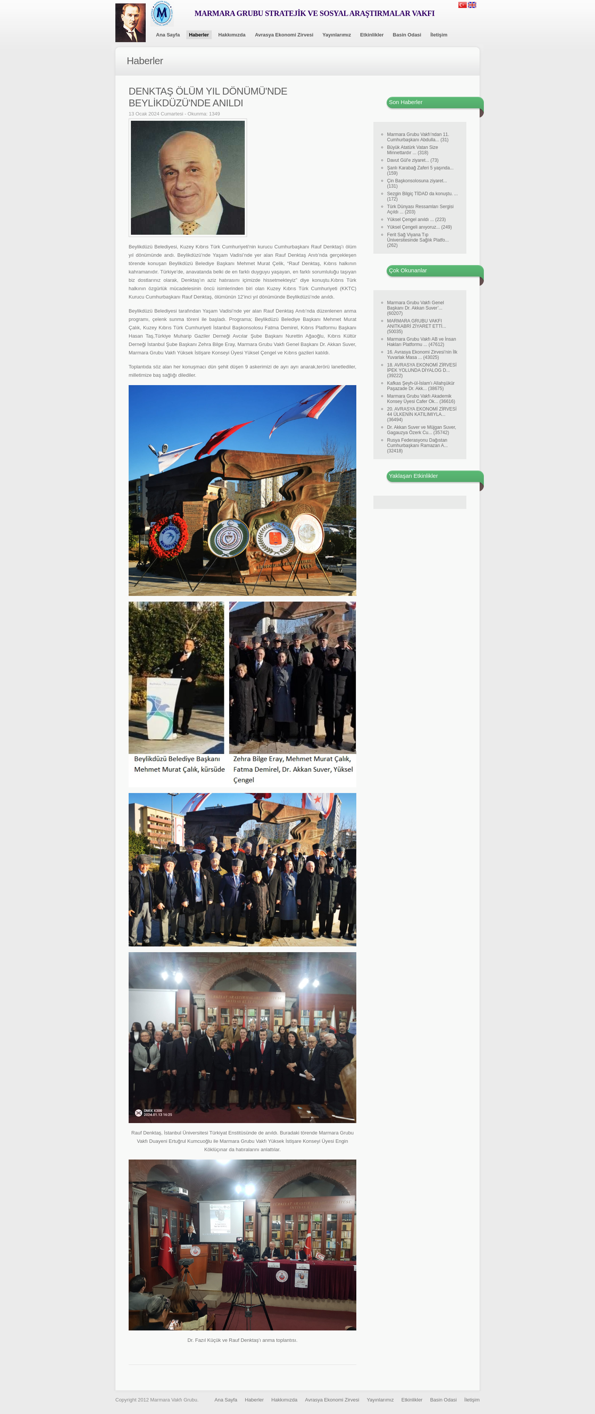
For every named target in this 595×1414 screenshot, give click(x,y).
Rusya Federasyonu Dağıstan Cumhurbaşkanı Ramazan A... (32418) (417, 445)
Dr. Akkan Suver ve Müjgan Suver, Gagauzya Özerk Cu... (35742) (421, 430)
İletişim (438, 35)
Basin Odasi (407, 35)
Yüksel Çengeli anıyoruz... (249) (419, 227)
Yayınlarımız (337, 35)
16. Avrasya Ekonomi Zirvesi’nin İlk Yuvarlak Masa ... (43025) (422, 354)
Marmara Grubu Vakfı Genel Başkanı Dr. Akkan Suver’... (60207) (415, 308)
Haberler (199, 35)
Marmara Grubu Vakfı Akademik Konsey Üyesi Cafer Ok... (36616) (421, 398)
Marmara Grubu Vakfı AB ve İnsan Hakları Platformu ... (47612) (421, 342)
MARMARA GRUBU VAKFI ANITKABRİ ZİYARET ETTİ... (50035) (416, 326)
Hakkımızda (232, 35)
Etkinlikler (372, 35)
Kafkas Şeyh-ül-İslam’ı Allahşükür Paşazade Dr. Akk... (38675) (421, 386)
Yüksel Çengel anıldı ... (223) (416, 219)
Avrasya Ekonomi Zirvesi (284, 35)
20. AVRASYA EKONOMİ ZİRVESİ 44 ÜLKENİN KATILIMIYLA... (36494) (421, 414)
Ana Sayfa (168, 35)
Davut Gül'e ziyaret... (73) (413, 160)
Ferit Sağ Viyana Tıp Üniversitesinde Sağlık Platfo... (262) (418, 240)
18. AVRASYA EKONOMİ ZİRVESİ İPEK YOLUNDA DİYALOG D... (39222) (421, 370)
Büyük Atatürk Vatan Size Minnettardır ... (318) (412, 150)
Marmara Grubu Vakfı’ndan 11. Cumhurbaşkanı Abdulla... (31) (418, 137)
